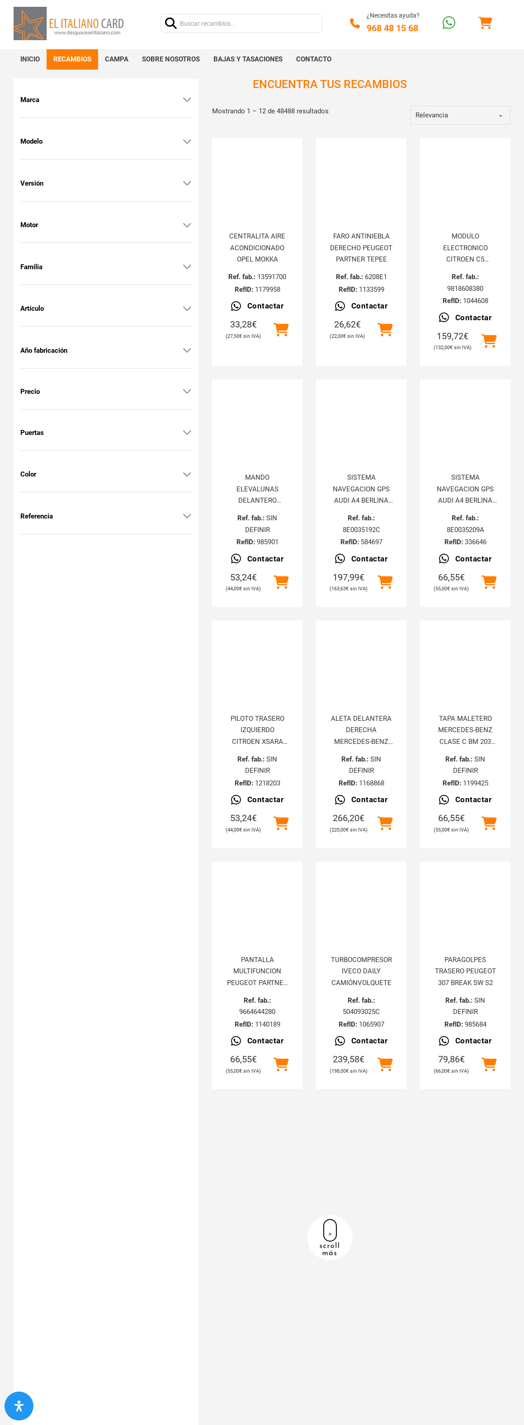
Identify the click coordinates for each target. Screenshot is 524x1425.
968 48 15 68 (392, 28)
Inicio (30, 59)
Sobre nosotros (171, 59)
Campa (116, 59)
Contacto (313, 59)
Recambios (72, 59)
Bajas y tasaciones (248, 59)
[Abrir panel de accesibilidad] (19, 1406)
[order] (460, 115)
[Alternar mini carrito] (485, 23)
